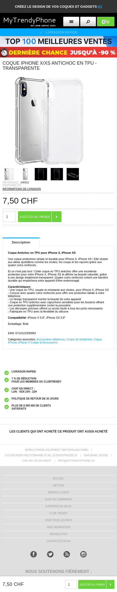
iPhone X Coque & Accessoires (37, 342)
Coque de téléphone (79, 339)
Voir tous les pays (58, 520)
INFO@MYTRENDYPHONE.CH (76, 460)
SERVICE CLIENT (58, 492)
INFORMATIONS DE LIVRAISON (22, 189)
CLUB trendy (58, 513)
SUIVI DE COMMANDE (58, 499)
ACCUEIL (58, 478)
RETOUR (58, 485)
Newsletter (58, 534)
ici (100, 7)
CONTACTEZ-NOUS (58, 541)
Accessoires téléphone (51, 339)
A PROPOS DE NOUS (58, 506)
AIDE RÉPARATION (58, 527)
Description (21, 242)
